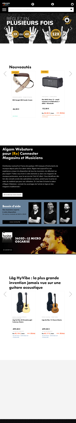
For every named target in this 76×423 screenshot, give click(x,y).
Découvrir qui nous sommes (12, 195)
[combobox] (41, 9)
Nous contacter (15, 222)
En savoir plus (7, 250)
